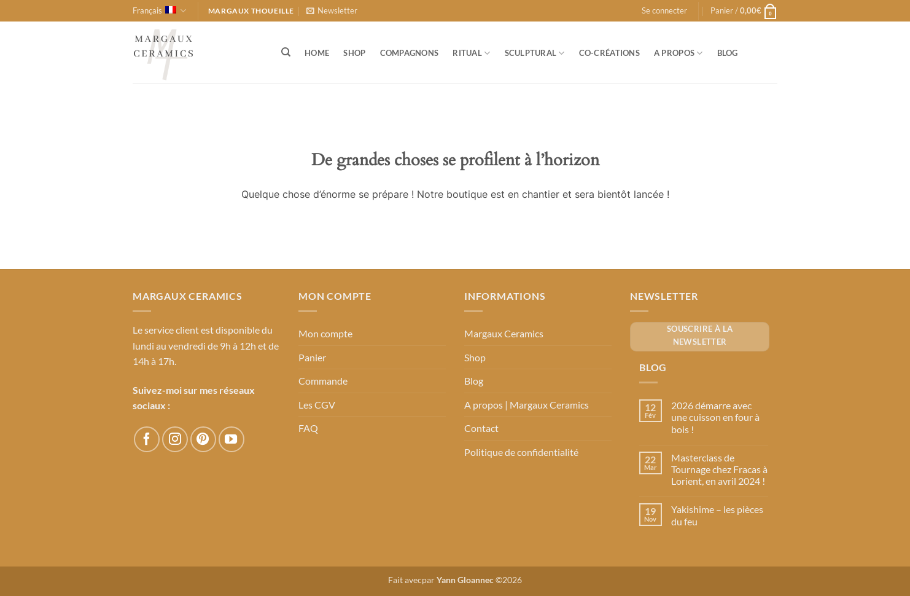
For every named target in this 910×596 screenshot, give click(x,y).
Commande (323, 380)
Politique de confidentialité (521, 452)
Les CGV (316, 404)
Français (159, 11)
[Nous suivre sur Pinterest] (203, 439)
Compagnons (409, 53)
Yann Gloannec (465, 579)
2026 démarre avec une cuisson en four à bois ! (715, 416)
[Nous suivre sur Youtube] (231, 439)
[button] (331, 10)
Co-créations (609, 53)
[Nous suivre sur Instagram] (175, 439)
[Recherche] (286, 52)
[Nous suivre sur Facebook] (147, 439)
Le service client (166, 329)
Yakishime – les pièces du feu (717, 515)
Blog (727, 53)
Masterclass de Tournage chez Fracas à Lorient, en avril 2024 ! (719, 469)
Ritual (471, 53)
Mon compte (325, 333)
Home (317, 53)
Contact (481, 428)
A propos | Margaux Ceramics (526, 404)
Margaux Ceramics (503, 333)
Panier (312, 357)
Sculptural (535, 53)
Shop (354, 53)
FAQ (308, 428)
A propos (678, 53)
